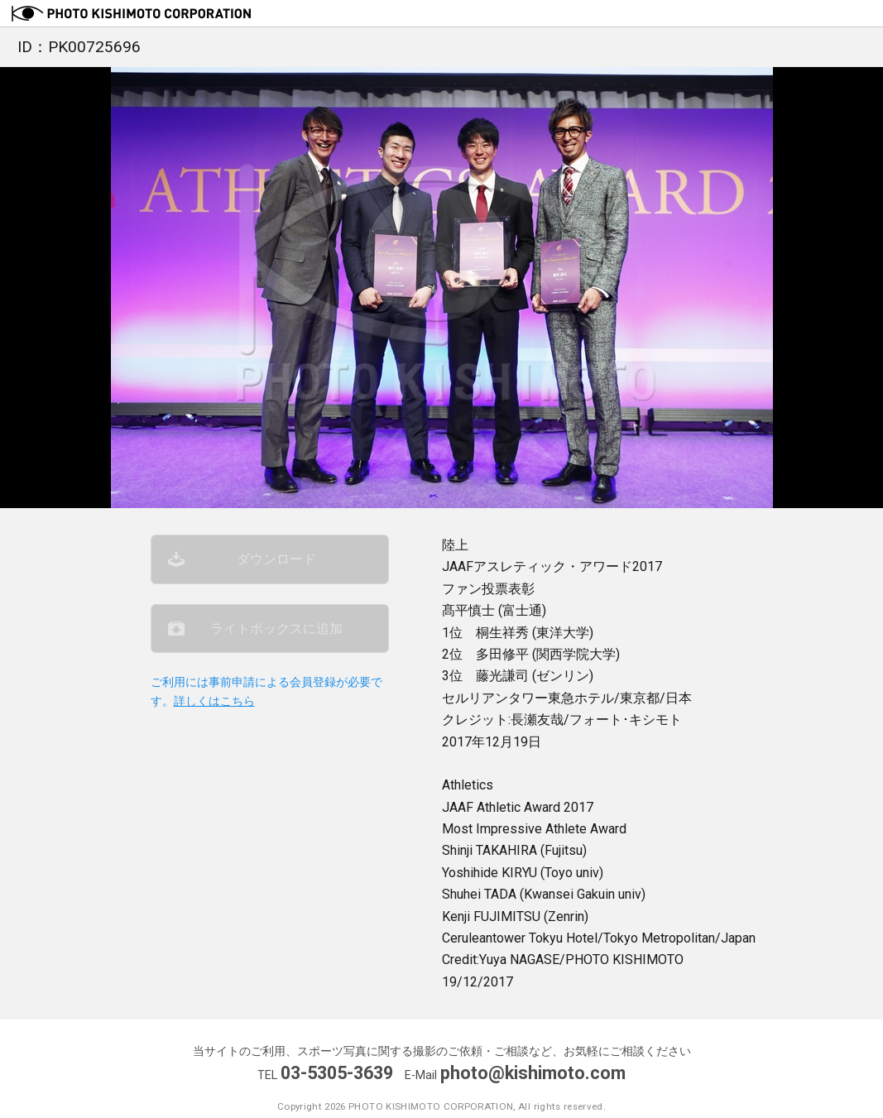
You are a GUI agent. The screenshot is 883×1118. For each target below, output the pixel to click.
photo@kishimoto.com (533, 1073)
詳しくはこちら (214, 701)
